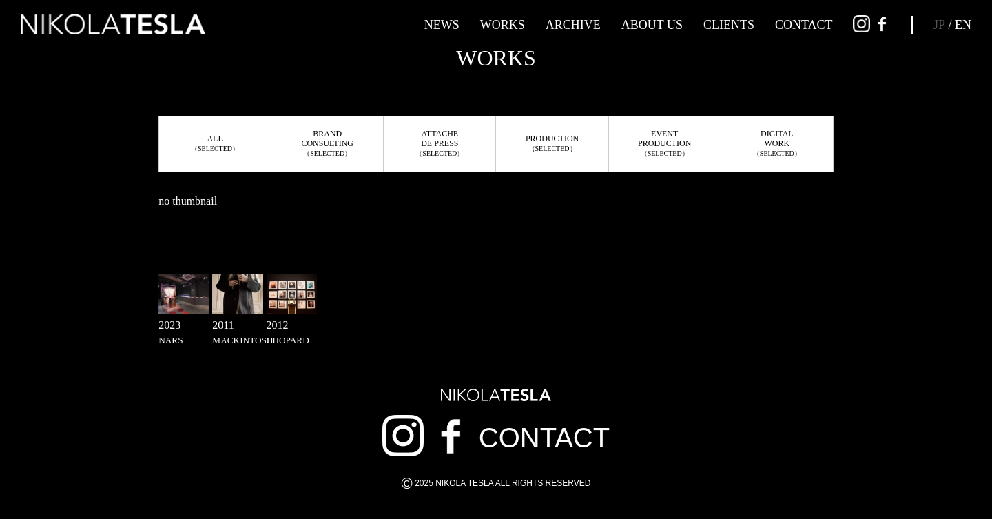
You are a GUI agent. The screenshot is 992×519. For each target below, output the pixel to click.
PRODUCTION (552, 143)
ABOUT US (652, 25)
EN (963, 25)
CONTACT (804, 25)
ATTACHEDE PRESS (439, 143)
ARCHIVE (573, 25)
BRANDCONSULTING (327, 143)
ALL (215, 143)
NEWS (441, 25)
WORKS (502, 25)
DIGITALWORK (777, 143)
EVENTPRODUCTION (664, 143)
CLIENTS (728, 25)
